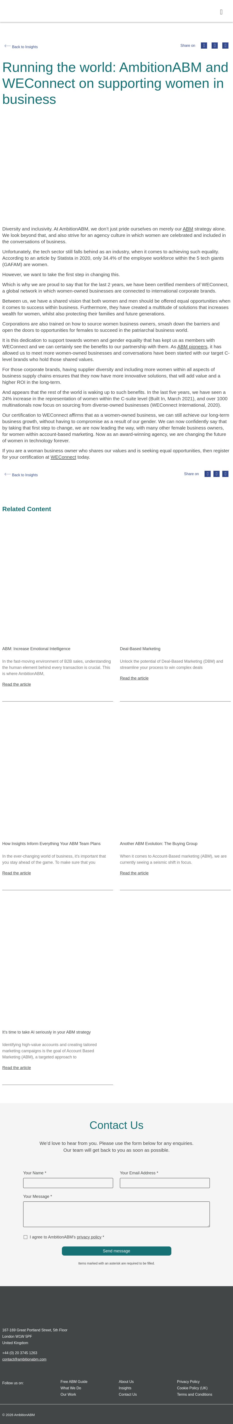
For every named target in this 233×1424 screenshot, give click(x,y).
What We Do (71, 1388)
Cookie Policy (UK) (192, 1388)
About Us (126, 1382)
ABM (188, 228)
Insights (125, 1388)
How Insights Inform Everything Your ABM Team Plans (51, 843)
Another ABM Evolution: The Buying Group (159, 843)
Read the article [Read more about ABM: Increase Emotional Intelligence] (16, 684)
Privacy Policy (188, 1382)
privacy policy (89, 1237)
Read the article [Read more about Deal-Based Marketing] (134, 678)
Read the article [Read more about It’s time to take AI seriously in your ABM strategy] (16, 1067)
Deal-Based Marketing (140, 649)
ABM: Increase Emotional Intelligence (36, 649)
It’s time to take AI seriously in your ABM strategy (46, 1032)
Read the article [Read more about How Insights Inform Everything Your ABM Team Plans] (16, 873)
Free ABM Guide (74, 1382)
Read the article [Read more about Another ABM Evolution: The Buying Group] (134, 873)
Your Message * (37, 1196)
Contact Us (128, 1394)
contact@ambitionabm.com (24, 1359)
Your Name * (34, 1173)
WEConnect (63, 457)
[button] (221, 12)
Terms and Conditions (194, 1394)
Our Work (68, 1394)
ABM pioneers (192, 346)
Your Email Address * (139, 1173)
